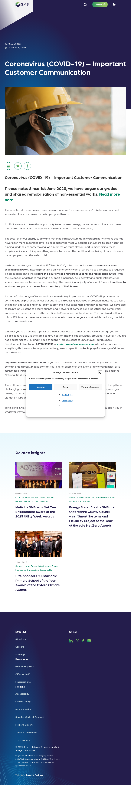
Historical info (23, 681)
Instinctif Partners (34, 775)
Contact (98, 4)
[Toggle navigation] (114, 4)
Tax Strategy (22, 740)
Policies (20, 686)
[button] (100, 372)
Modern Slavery (24, 724)
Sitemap (20, 654)
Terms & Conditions (26, 732)
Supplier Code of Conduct (29, 716)
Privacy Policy (67, 400)
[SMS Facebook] (83, 640)
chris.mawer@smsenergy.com (76, 343)
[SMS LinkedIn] (71, 640)
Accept (41, 387)
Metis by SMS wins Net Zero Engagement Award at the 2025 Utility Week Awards (36, 511)
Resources (21, 659)
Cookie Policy (67, 395)
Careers (19, 646)
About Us (20, 638)
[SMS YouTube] (89, 640)
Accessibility (22, 693)
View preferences (90, 387)
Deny (65, 387)
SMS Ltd (20, 631)
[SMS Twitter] (77, 640)
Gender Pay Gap (24, 666)
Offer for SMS (22, 674)
